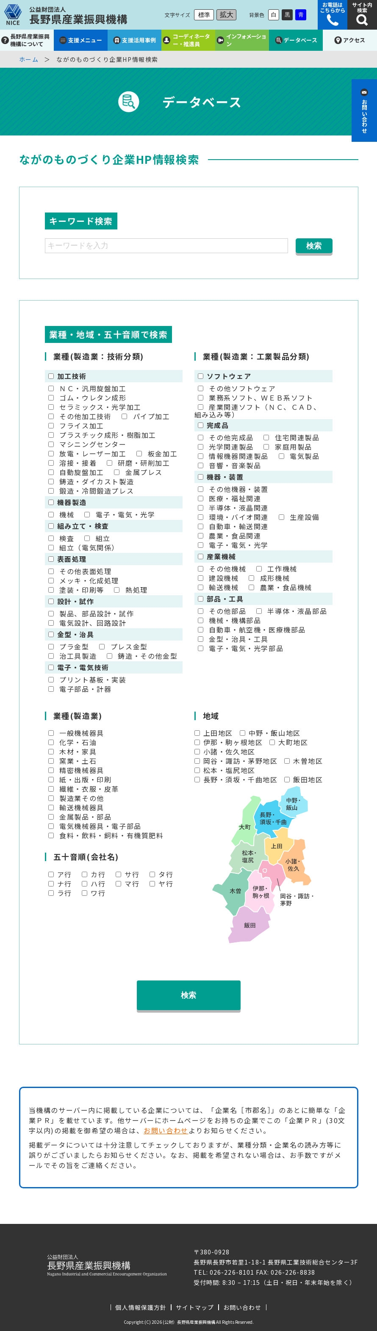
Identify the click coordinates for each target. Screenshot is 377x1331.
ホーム (29, 59)
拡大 (226, 14)
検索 (188, 995)
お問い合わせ (166, 1130)
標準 (204, 14)
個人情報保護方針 (140, 1307)
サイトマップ (195, 1307)
